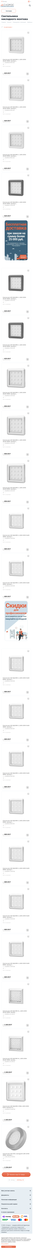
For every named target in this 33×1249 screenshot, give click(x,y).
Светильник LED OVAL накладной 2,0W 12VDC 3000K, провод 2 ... (16, 1154)
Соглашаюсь (8, 1246)
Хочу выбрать (5, 1243)
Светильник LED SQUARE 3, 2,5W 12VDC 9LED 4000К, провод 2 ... (16, 583)
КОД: (4, 62)
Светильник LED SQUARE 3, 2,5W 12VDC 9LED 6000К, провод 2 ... (16, 678)
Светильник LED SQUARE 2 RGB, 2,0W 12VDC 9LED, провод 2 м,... (16, 1106)
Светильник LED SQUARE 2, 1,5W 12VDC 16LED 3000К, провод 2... (14, 60)
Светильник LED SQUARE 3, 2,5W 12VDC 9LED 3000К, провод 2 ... (16, 536)
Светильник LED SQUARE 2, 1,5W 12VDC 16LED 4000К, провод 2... (14, 107)
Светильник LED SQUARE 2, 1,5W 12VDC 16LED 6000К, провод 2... (14, 155)
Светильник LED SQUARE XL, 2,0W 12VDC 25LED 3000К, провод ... (15, 1011)
